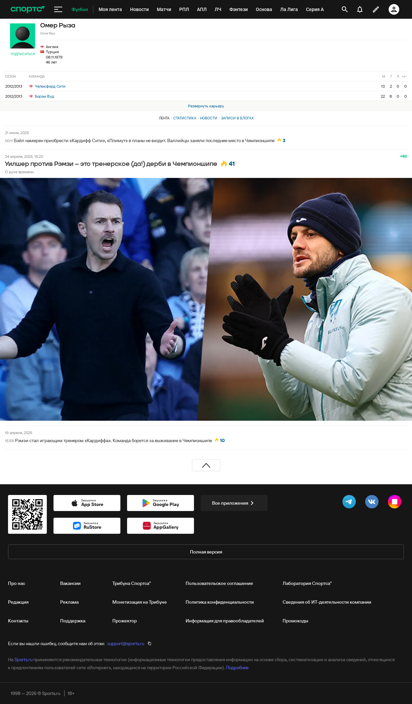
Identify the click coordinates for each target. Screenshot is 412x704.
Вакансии (70, 583)
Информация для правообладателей (225, 621)
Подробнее (237, 668)
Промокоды (295, 621)
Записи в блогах (237, 118)
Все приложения (234, 503)
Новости (208, 118)
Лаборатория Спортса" (307, 583)
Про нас (16, 583)
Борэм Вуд (41, 96)
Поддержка (72, 621)
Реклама (69, 602)
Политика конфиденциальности (220, 602)
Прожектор (124, 621)
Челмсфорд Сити (47, 86)
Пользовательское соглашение (219, 583)
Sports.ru (23, 660)
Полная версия (206, 552)
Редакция (18, 602)
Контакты (18, 621)
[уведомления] (360, 9)
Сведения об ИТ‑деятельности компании (327, 602)
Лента (164, 118)
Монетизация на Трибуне (139, 602)
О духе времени (19, 171)
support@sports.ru (125, 643)
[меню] (58, 9)
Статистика (184, 118)
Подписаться (23, 54)
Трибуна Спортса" (131, 583)
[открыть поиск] (345, 9)
